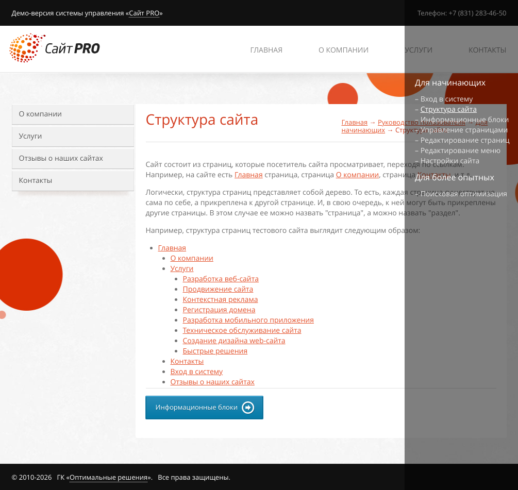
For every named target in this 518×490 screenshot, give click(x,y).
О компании (40, 114)
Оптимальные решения (108, 477)
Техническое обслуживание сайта (242, 330)
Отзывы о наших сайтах (61, 158)
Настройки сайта (450, 161)
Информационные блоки (465, 120)
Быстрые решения (215, 351)
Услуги (30, 136)
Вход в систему (197, 372)
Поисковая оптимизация (464, 194)
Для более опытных (454, 177)
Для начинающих (450, 82)
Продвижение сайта (218, 289)
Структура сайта (449, 109)
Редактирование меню (460, 151)
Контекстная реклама (220, 300)
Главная (355, 122)
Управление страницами (464, 130)
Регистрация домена (219, 310)
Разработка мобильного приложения (248, 320)
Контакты (36, 180)
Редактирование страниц (465, 140)
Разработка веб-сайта (221, 279)
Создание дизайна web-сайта (234, 341)
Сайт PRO (144, 13)
